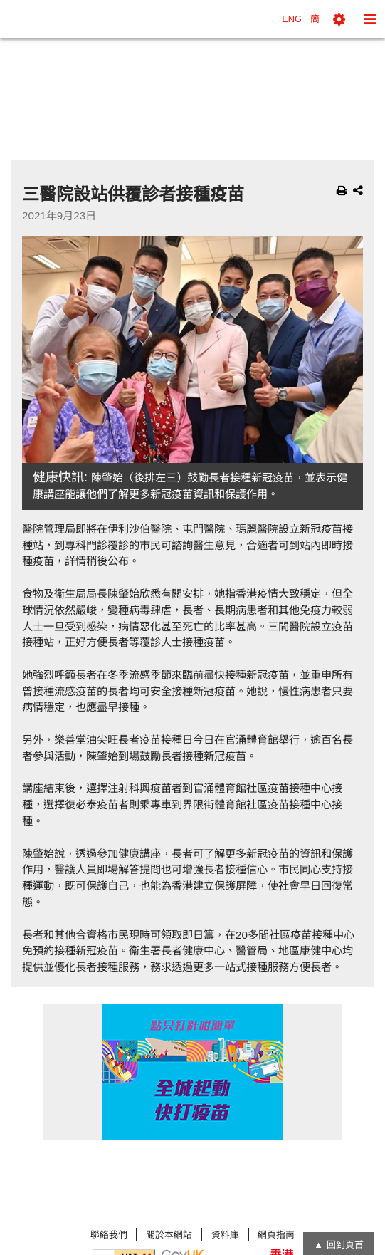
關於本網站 (169, 1234)
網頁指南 (276, 1234)
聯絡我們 (108, 1234)
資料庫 (225, 1234)
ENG (292, 19)
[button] (339, 19)
